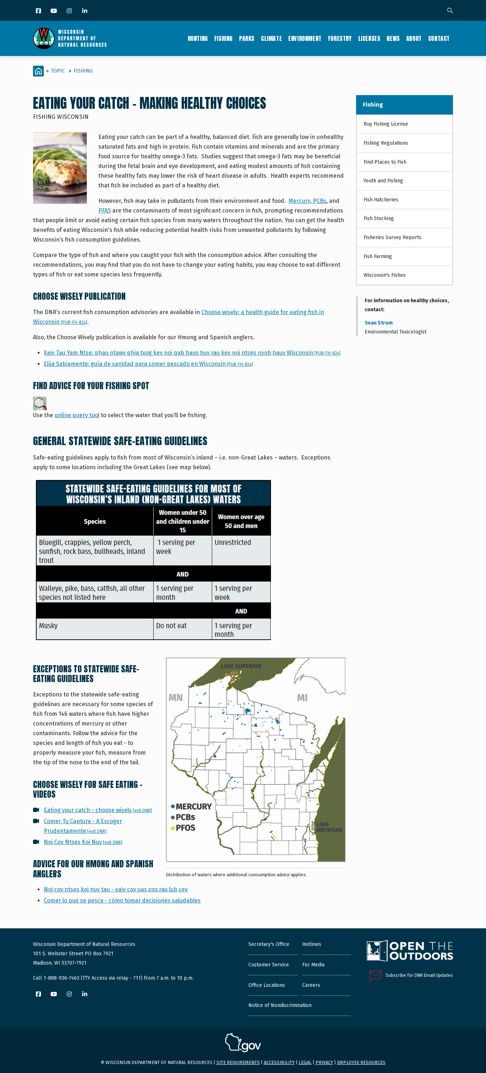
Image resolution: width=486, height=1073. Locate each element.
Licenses (369, 38)
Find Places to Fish (385, 162)
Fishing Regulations (386, 143)
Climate (271, 38)
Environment (305, 38)
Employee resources (361, 1062)
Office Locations (266, 985)
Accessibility (279, 1062)
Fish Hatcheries (381, 200)
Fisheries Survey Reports (392, 237)
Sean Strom (379, 323)
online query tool (77, 415)
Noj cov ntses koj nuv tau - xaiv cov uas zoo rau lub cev (116, 889)
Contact (439, 38)
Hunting (198, 38)
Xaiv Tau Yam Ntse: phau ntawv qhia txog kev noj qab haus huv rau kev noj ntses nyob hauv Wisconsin (192, 352)
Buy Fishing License (386, 124)
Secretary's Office (268, 944)
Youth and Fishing (383, 181)
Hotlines (311, 944)
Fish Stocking (379, 218)
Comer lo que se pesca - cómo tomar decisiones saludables (122, 900)
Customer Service (268, 965)
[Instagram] (70, 11)
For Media (313, 965)
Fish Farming (378, 256)
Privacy (324, 1062)
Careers (311, 985)
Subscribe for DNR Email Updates (419, 975)
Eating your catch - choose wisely (98, 810)
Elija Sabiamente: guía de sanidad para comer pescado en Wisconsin (148, 363)
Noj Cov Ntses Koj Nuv (83, 842)
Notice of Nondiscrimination (280, 1005)
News (393, 38)
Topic (58, 71)
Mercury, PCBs (307, 200)
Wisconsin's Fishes (385, 275)
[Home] (38, 71)
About (414, 38)
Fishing (223, 38)
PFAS (104, 210)
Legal (305, 1062)
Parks (246, 38)
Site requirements (238, 1062)
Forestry (340, 38)
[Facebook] (39, 11)
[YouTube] (54, 11)
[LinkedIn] (85, 11)
